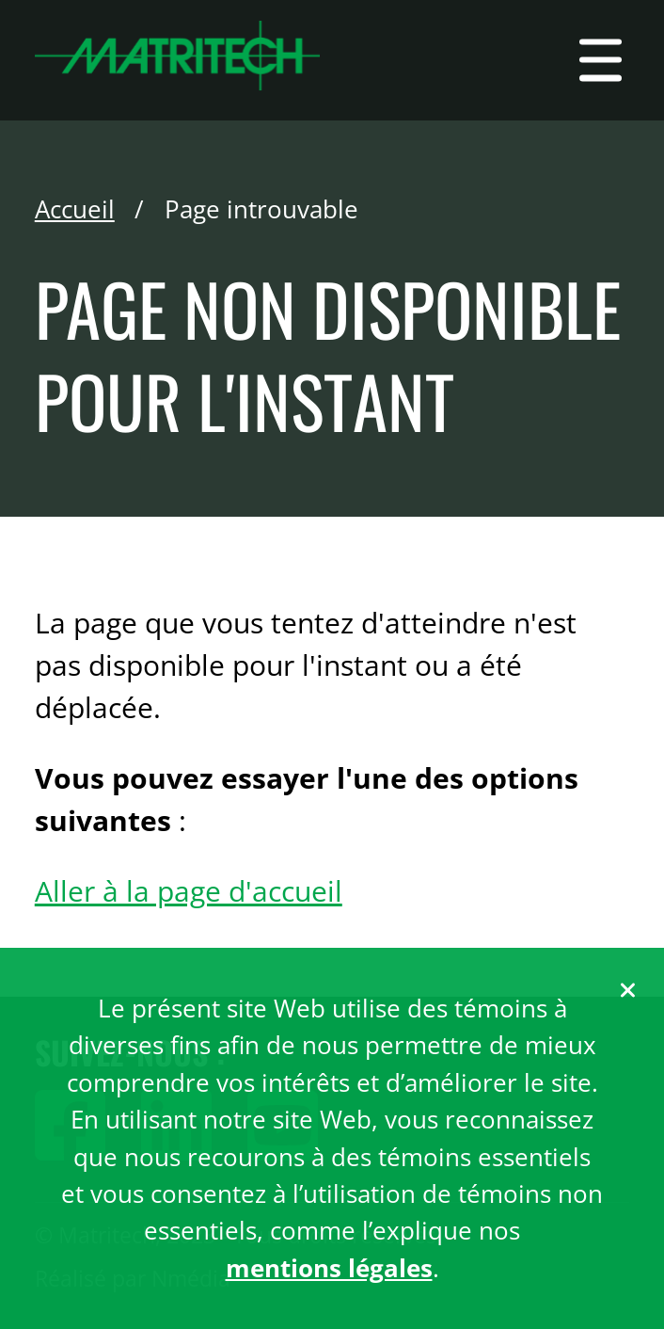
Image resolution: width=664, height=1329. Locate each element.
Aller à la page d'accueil (188, 891)
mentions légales (329, 1268)
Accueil (75, 209)
